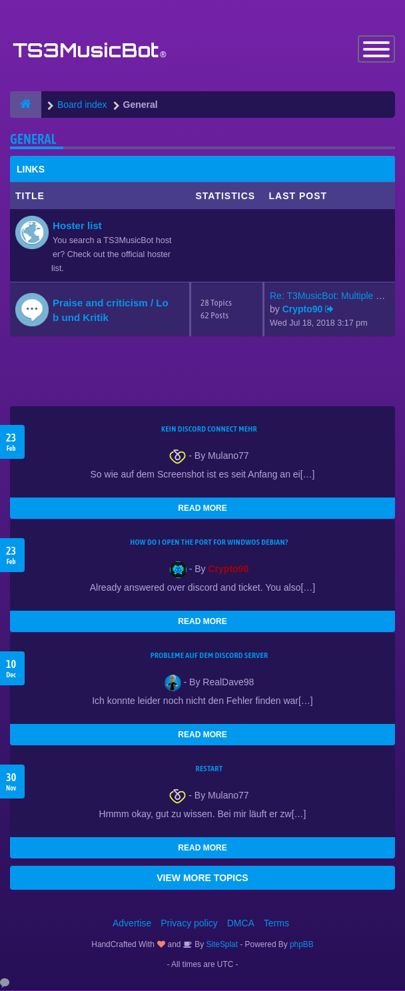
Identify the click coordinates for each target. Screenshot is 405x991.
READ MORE (202, 508)
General (33, 139)
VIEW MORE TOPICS (202, 878)
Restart (209, 769)
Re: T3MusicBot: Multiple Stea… (337, 296)
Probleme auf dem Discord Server (209, 656)
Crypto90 (302, 309)
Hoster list (77, 226)
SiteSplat (221, 945)
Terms (276, 923)
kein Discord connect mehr (209, 429)
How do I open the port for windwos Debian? (209, 542)
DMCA (240, 923)
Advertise (132, 923)
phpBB (302, 945)
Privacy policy (189, 923)
